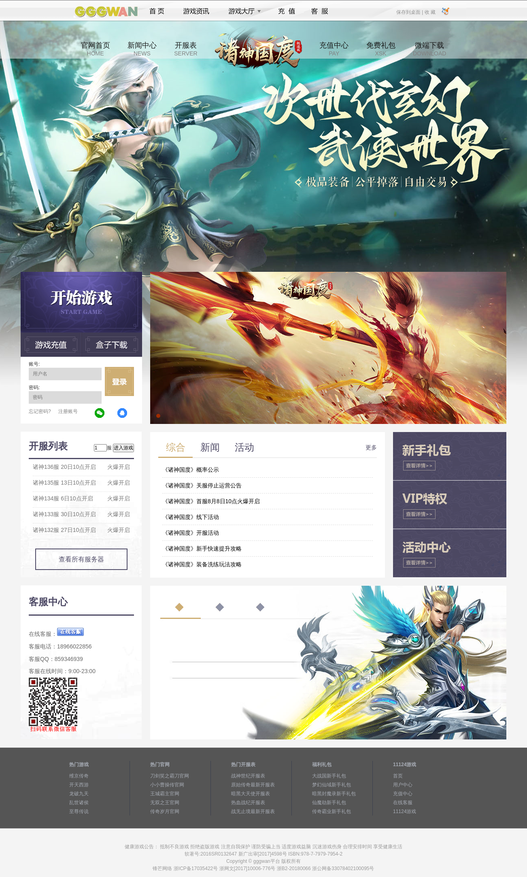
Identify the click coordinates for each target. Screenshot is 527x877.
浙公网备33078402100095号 (343, 868)
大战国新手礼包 (329, 776)
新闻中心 (142, 49)
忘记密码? (40, 411)
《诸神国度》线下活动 (190, 517)
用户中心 (402, 785)
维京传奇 (79, 776)
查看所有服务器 (81, 559)
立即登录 (119, 381)
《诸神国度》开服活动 (190, 533)
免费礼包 (380, 49)
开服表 (185, 49)
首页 (157, 11)
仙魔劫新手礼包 (329, 802)
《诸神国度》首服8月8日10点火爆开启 (211, 501)
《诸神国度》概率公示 (190, 469)
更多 (371, 447)
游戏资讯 (196, 11)
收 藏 (429, 12)
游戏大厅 (242, 11)
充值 (286, 11)
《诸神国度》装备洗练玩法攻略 (202, 564)
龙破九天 (79, 794)
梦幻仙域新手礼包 (331, 785)
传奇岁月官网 (164, 811)
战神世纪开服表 (248, 776)
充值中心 (333, 49)
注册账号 (68, 411)
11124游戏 (404, 811)
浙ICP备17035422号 (196, 868)
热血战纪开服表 (248, 802)
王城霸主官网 (164, 794)
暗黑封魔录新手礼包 (334, 794)
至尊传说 (79, 811)
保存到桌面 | (410, 12)
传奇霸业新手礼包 (331, 811)
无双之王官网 (164, 802)
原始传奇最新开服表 (253, 785)
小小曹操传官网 (167, 785)
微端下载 (429, 49)
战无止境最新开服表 (253, 811)
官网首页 (95, 49)
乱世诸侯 (79, 802)
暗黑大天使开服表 (250, 794)
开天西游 (79, 785)
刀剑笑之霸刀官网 (169, 776)
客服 (320, 11)
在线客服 (402, 802)
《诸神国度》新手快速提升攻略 (202, 548)
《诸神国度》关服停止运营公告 (202, 485)
